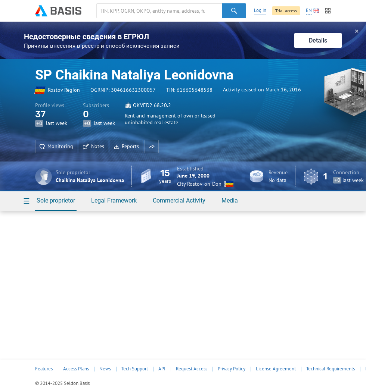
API (161, 369)
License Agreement (276, 369)
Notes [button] (93, 146)
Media (229, 200)
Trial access (286, 10)
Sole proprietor (56, 200)
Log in (260, 10)
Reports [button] (126, 146)
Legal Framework (114, 200)
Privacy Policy (231, 369)
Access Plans (76, 369)
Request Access (191, 369)
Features (44, 369)
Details (318, 40)
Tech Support (134, 369)
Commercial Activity (179, 200)
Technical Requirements (330, 369)
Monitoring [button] (56, 146)
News (105, 369)
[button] (152, 146)
